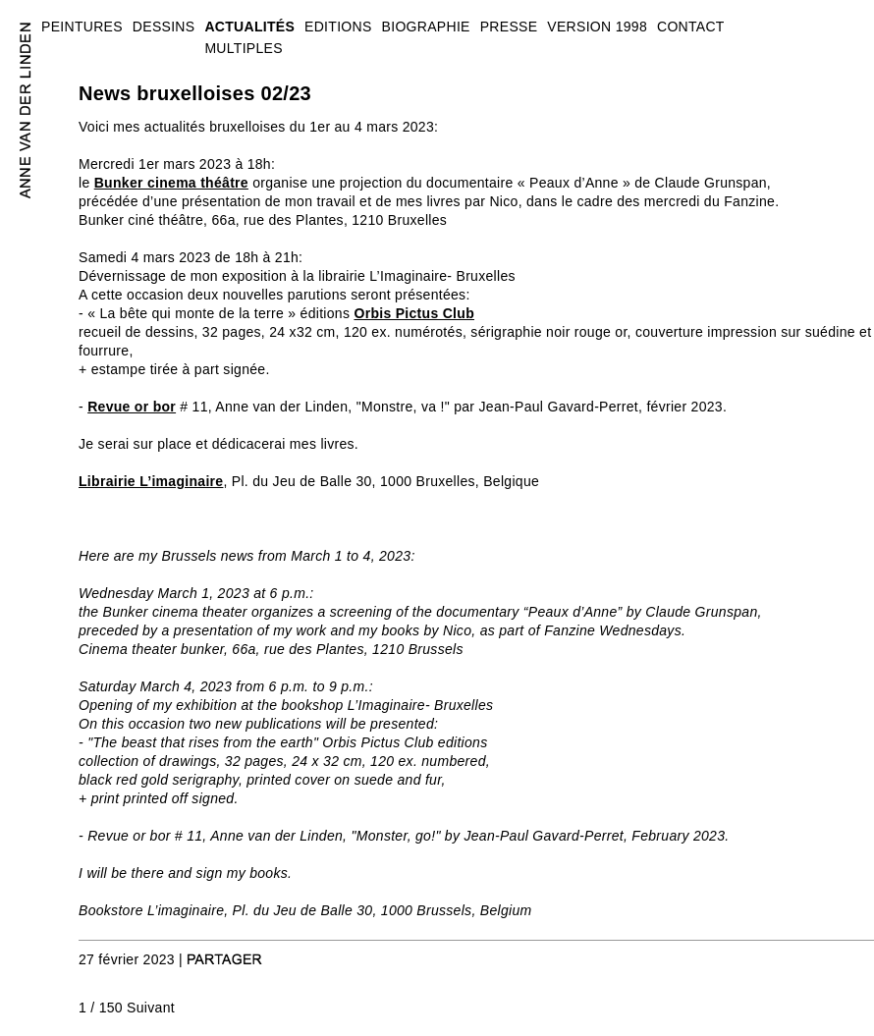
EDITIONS (338, 26)
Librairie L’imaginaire (151, 481)
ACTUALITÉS (249, 26)
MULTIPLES (243, 48)
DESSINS (164, 26)
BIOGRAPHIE (426, 26)
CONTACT (691, 26)
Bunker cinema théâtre (171, 183)
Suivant (151, 1007)
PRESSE (509, 26)
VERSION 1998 (597, 26)
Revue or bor (131, 406)
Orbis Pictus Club (414, 313)
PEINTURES (82, 26)
